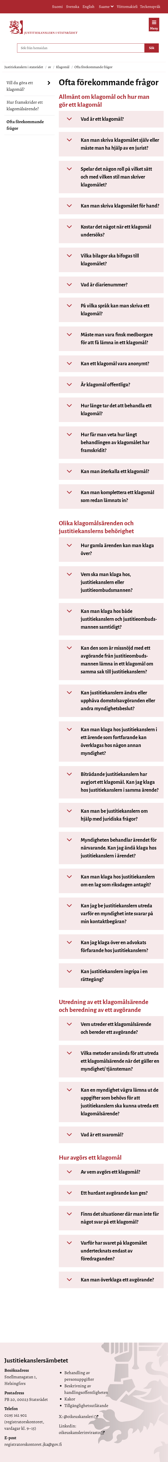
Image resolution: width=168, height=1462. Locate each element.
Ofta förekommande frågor (25, 125)
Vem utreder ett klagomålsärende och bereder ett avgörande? (106, 1028)
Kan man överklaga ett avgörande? (107, 1280)
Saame (106, 7)
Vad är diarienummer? (94, 285)
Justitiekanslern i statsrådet (23, 67)
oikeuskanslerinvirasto (79, 1432)
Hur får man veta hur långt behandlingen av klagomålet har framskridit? (105, 442)
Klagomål (62, 67)
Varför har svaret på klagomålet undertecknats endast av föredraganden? (104, 1251)
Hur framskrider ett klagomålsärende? (25, 105)
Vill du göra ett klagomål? (20, 86)
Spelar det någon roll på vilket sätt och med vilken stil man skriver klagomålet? (106, 177)
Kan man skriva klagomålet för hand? (110, 206)
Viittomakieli (127, 6)
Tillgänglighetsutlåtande (86, 1406)
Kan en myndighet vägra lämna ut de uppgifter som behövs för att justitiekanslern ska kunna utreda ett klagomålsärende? (110, 1102)
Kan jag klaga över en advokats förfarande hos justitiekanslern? (104, 946)
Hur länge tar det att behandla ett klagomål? (106, 409)
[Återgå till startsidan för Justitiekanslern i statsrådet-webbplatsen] (43, 27)
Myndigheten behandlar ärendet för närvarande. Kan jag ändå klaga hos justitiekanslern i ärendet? (109, 848)
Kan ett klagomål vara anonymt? (105, 363)
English (88, 6)
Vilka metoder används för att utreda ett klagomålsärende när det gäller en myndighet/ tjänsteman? (110, 1061)
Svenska (72, 6)
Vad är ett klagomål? (92, 119)
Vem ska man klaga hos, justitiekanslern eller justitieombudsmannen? (96, 582)
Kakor (69, 1399)
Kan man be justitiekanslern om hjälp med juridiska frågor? (104, 815)
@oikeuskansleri (79, 1416)
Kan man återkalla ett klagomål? (105, 471)
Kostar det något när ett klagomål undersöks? (106, 231)
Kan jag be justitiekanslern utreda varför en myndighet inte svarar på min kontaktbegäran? (107, 914)
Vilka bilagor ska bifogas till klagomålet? (100, 260)
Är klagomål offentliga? (95, 384)
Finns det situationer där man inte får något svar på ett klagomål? (110, 1218)
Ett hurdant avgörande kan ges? (104, 1193)
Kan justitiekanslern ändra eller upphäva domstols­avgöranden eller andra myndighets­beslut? (108, 701)
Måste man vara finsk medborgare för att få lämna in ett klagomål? (107, 338)
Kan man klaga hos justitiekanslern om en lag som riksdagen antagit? (108, 881)
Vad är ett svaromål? (92, 1135)
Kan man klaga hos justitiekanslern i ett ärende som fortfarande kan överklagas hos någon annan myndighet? (109, 741)
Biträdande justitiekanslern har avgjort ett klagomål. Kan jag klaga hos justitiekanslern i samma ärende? (109, 782)
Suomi (57, 6)
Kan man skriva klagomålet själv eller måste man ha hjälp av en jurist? (110, 144)
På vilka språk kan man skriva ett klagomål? (105, 310)
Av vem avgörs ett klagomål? (100, 1172)
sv (49, 67)
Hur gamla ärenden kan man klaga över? (107, 549)
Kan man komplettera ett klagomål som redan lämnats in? (107, 496)
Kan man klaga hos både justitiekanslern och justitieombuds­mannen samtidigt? (109, 619)
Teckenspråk (150, 6)
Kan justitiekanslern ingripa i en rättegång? (104, 975)
